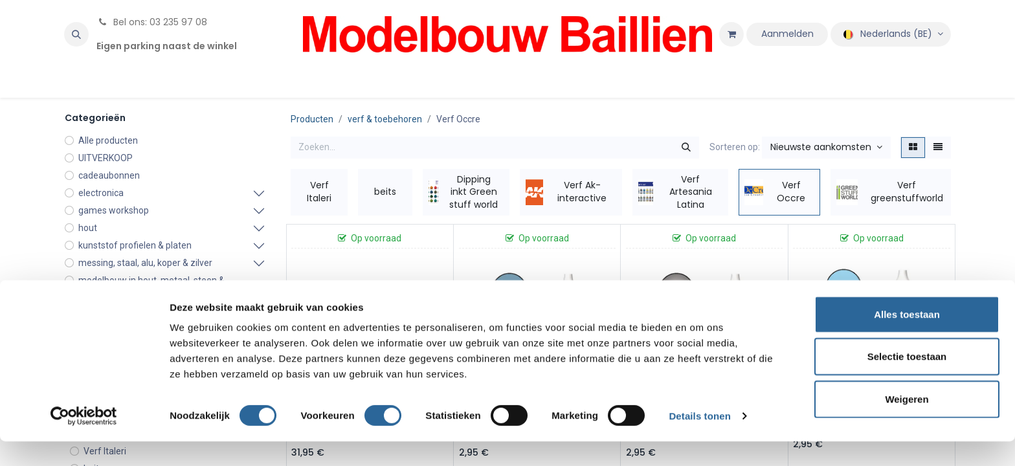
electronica (101, 193)
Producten (312, 119)
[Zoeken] (686, 148)
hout (87, 228)
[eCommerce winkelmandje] (731, 34)
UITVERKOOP (105, 158)
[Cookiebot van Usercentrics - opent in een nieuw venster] (83, 440)
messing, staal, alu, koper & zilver (145, 263)
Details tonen (699, 440)
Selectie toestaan (907, 381)
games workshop (113, 210)
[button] (76, 34)
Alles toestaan (907, 338)
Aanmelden (787, 33)
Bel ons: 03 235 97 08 (151, 22)
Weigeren (906, 423)
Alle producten (108, 140)
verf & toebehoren (385, 119)
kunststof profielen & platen (135, 245)
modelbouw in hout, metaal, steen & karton (151, 287)
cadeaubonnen (109, 175)
